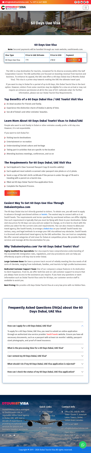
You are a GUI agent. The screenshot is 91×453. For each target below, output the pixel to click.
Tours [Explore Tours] (43, 432)
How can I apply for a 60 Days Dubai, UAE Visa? (29, 326)
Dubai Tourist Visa (48, 450)
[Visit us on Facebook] (2, 435)
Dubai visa (48, 229)
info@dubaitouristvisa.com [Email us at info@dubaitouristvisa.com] (15, 2)
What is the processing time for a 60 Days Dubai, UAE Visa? (35, 348)
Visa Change (46, 412)
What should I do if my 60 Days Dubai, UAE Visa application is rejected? (41, 364)
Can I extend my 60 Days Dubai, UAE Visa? (27, 356)
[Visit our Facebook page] (75, 2)
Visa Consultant (47, 420)
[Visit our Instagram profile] (78, 2)
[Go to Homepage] (16, 403)
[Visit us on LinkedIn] (10, 435)
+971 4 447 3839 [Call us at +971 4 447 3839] (38, 2)
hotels (44, 214)
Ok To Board (46, 424)
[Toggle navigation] (86, 7)
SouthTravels (52, 334)
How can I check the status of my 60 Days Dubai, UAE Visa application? (41, 372)
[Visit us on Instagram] (6, 435)
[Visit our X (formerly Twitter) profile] (84, 2)
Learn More (12, 193)
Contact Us (45, 428)
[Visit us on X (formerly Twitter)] (14, 435)
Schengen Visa (47, 416)
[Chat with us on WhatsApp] (87, 2)
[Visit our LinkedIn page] (81, 2)
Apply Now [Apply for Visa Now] (74, 60)
